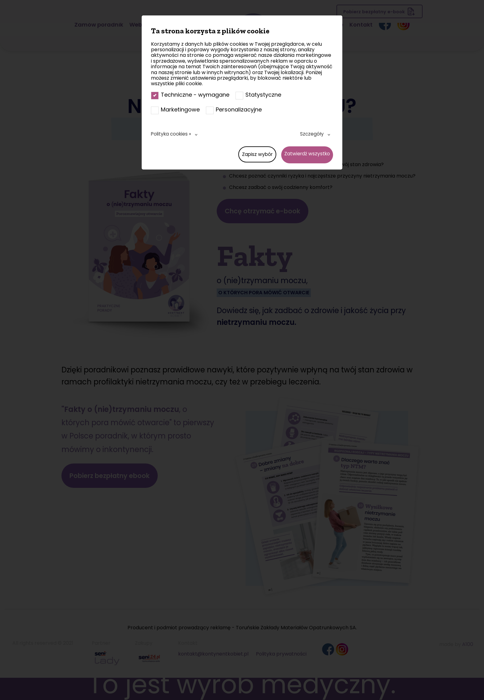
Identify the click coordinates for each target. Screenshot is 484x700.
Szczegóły (312, 133)
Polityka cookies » (172, 133)
